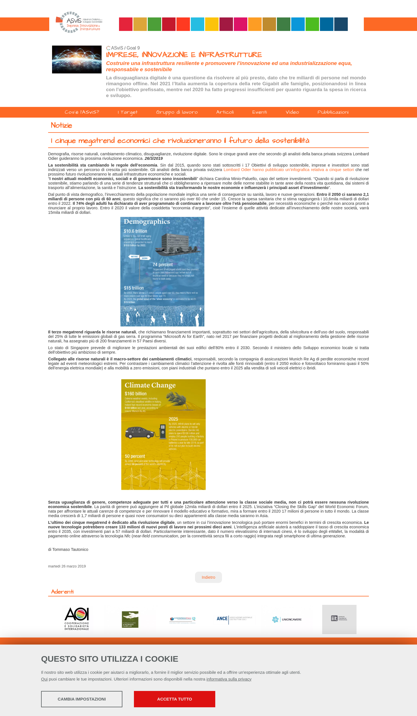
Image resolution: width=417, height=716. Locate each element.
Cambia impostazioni (85, 699)
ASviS (117, 48)
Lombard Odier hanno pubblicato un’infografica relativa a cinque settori (289, 169)
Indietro (208, 577)
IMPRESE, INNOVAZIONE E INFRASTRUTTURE (184, 55)
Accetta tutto (186, 699)
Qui (44, 679)
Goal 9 (133, 48)
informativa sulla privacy (229, 679)
